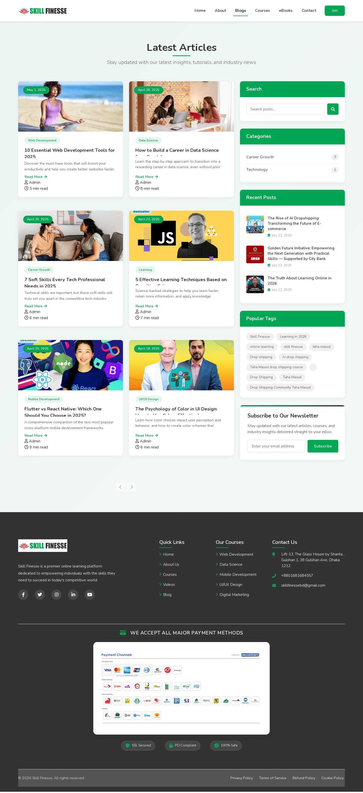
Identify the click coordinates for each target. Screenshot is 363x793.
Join (335, 11)
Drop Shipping (261, 378)
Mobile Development (238, 575)
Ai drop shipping (295, 358)
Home (200, 11)
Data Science (231, 565)
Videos (169, 585)
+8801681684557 (297, 576)
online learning (262, 348)
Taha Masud (292, 378)
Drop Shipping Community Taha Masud (280, 388)
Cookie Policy (332, 778)
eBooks (286, 11)
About (220, 11)
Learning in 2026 (293, 337)
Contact (309, 11)
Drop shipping (261, 358)
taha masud (321, 348)
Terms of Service (272, 778)
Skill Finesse (260, 337)
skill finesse (293, 348)
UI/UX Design (231, 585)
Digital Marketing (234, 595)
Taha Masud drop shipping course (276, 368)
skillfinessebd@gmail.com (303, 586)
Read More (33, 177)
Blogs (240, 11)
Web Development (236, 555)
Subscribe (323, 447)
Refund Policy (304, 778)
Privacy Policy (241, 778)
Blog (167, 595)
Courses (262, 11)
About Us (171, 565)
